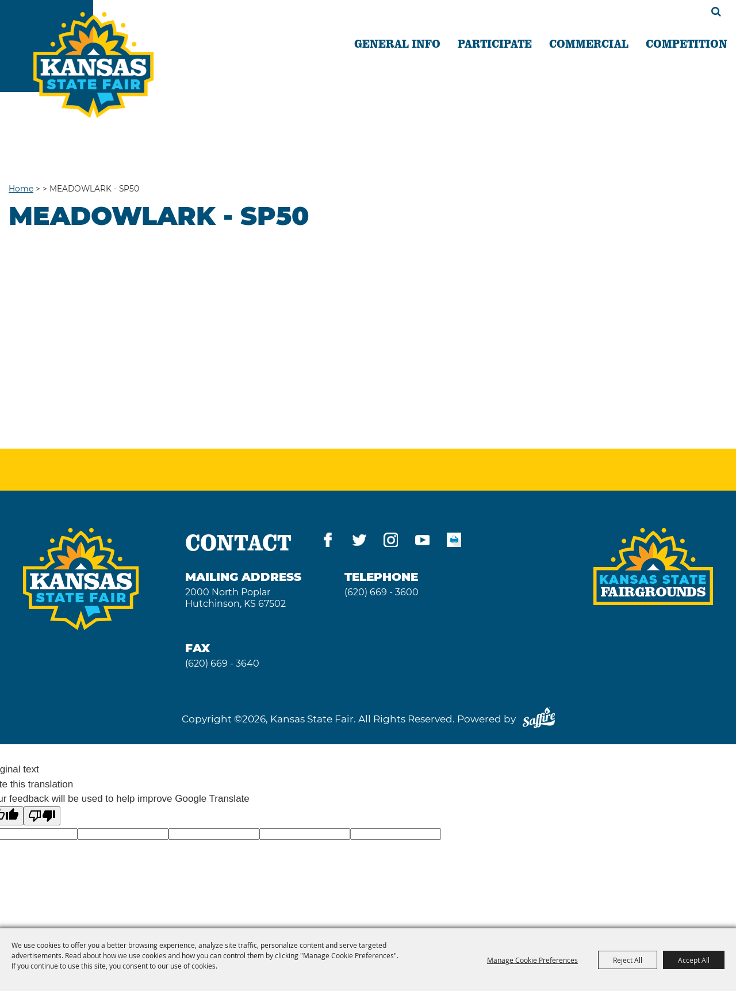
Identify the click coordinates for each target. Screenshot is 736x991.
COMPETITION (686, 43)
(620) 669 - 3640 (222, 663)
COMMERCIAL (588, 43)
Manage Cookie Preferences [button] (532, 960)
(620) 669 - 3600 (381, 592)
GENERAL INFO (397, 43)
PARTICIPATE (495, 43)
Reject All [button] (627, 960)
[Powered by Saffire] (539, 719)
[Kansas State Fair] (93, 65)
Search (716, 11)
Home (21, 188)
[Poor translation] (42, 815)
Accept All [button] (694, 960)
